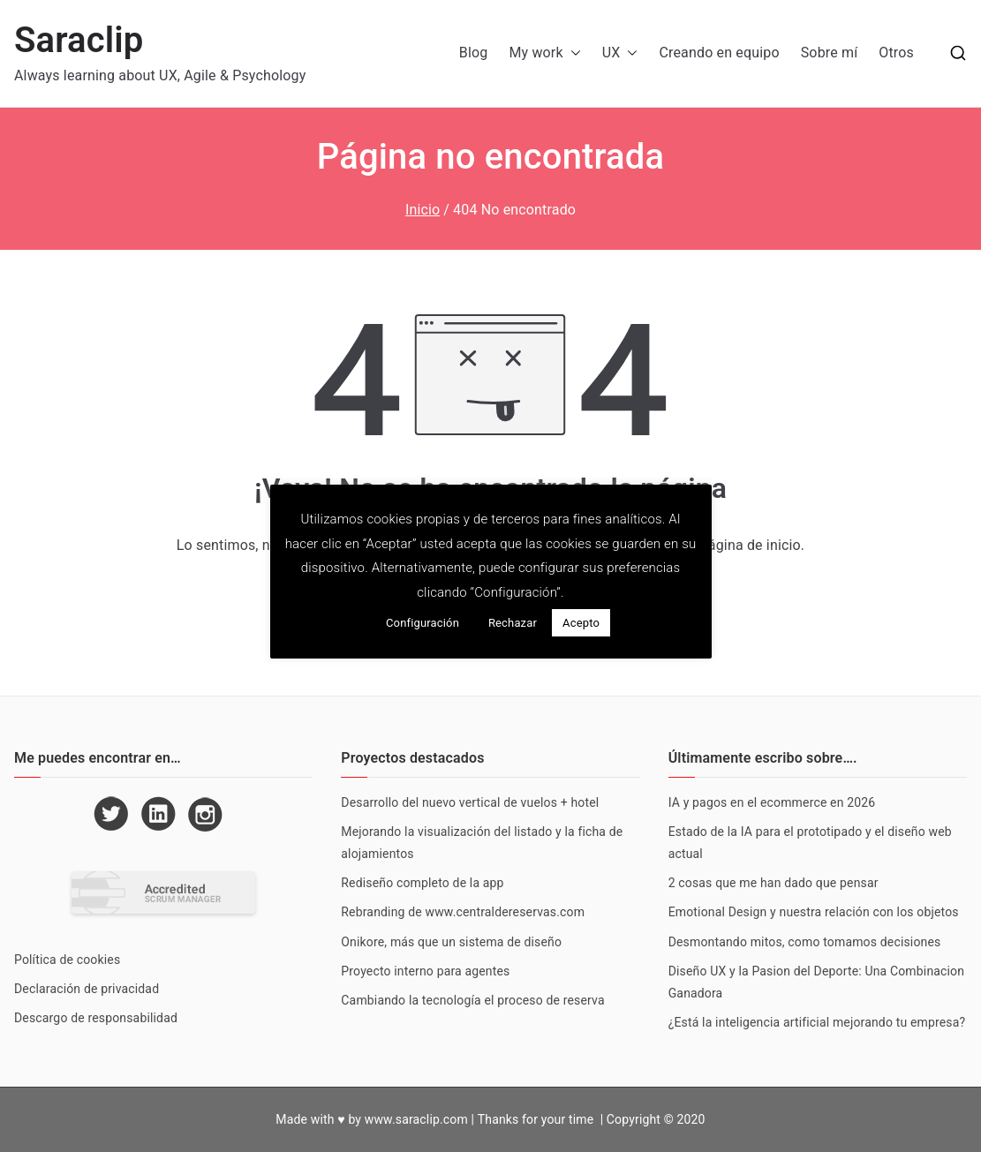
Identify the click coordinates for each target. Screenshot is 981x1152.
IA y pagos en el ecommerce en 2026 (772, 802)
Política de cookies (67, 959)
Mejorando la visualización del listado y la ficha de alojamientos (482, 842)
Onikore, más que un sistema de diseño (451, 942)
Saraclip (79, 40)
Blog (473, 52)
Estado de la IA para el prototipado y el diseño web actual (810, 842)
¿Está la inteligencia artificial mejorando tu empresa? (817, 1022)
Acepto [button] (581, 622)
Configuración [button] (422, 622)
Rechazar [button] (512, 622)
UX (620, 53)
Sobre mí (829, 52)
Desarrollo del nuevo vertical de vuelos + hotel (470, 802)
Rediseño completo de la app (422, 883)
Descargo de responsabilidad (95, 1018)
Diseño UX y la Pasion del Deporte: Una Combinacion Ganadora (816, 982)
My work (544, 53)
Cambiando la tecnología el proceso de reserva (472, 1000)
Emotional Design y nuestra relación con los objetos (813, 912)
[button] (572, 53)
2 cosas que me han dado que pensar (773, 883)
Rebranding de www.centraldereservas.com (463, 912)
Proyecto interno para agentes (425, 971)
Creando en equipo (719, 52)
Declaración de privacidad (86, 989)
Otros (896, 52)
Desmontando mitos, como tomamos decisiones (804, 942)
